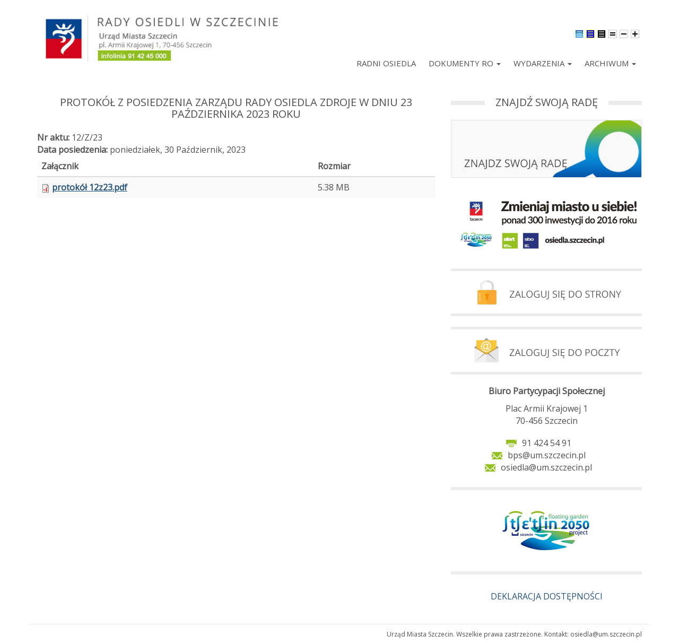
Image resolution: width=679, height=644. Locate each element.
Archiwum (610, 63)
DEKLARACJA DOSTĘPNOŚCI (547, 596)
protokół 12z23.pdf (89, 187)
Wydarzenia (542, 63)
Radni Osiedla (386, 63)
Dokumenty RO (465, 63)
